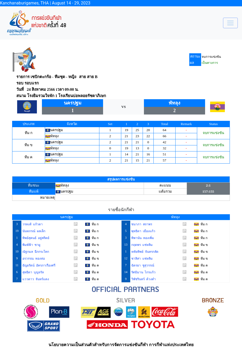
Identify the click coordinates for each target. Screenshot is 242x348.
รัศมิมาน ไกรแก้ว (143, 272)
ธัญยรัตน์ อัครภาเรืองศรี (38, 265)
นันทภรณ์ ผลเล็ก (33, 231)
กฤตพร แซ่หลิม (141, 245)
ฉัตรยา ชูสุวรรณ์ (142, 265)
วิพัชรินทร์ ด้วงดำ (143, 279)
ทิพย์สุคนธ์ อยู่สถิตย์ (35, 238)
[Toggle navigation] (230, 23)
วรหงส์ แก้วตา (32, 224)
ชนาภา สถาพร (141, 224)
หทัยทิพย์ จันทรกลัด (144, 252)
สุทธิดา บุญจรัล (33, 272)
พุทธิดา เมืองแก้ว (142, 231)
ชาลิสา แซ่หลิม (141, 258)
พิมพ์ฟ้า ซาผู (31, 245)
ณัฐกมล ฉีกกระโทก (35, 252)
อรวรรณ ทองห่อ (33, 258)
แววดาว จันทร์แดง (35, 279)
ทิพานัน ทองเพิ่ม (142, 238)
